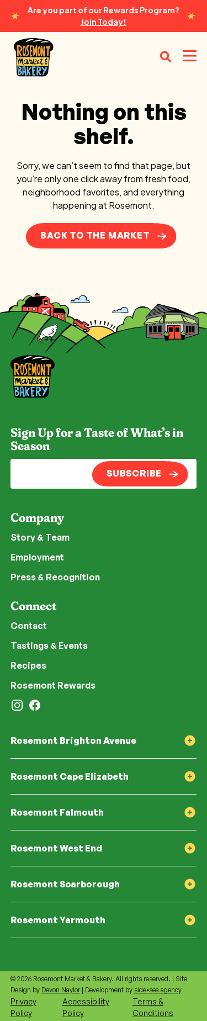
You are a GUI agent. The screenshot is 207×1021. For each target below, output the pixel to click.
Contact (28, 625)
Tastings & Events (49, 645)
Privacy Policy (23, 1007)
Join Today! (103, 22)
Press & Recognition (55, 577)
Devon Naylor (60, 990)
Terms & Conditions (152, 1007)
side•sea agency (158, 990)
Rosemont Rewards (52, 685)
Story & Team (40, 537)
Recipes (28, 665)
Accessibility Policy (85, 1007)
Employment (37, 557)
